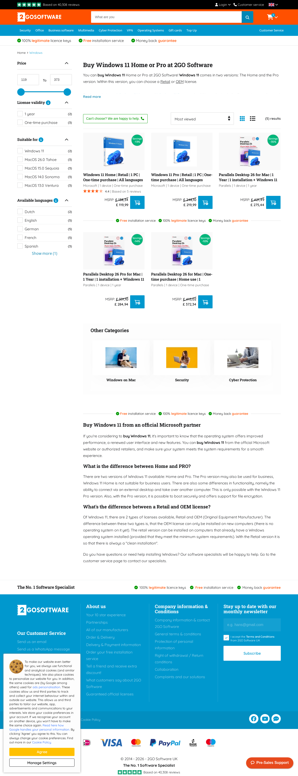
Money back (156, 40)
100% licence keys (46, 40)
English (48, 220)
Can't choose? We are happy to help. (115, 118)
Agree (42, 751)
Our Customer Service (41, 633)
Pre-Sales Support (270, 763)
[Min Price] (28, 79)
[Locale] (273, 4)
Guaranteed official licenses (110, 694)
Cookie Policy (90, 720)
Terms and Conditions (260, 636)
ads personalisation (46, 687)
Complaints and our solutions (180, 676)
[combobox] (202, 118)
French (48, 237)
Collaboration (166, 669)
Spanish (48, 246)
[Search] (172, 17)
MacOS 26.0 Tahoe (48, 159)
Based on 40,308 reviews (61, 5)
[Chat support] (276, 718)
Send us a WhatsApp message (43, 649)
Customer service (249, 5)
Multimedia (86, 30)
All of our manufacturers (107, 629)
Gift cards (175, 30)
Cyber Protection (110, 30)
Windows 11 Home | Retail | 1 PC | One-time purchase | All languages (113, 177)
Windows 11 (48, 151)
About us (96, 606)
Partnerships (97, 622)
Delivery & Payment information (113, 644)
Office (39, 30)
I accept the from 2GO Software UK (252, 638)
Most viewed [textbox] (185, 119)
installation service (103, 40)
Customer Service (271, 30)
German (48, 229)
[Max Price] (61, 79)
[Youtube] (265, 718)
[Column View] (242, 118)
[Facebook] (253, 718)
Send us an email (32, 641)
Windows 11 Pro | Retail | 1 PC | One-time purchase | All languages (181, 177)
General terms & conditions (178, 634)
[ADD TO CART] (137, 202)
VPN (130, 30)
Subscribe (252, 653)
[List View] (252, 118)
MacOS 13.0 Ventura (48, 185)
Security (25, 30)
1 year (48, 114)
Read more (92, 97)
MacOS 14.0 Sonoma (48, 176)
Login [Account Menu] (223, 5)
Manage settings (42, 762)
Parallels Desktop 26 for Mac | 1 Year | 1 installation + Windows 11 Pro (248, 177)
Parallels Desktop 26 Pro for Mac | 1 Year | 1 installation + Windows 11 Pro (113, 277)
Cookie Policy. (41, 742)
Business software (61, 30)
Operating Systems (151, 30)
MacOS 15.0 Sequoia (48, 168)
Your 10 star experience (106, 615)
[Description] (48, 102)
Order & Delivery (100, 637)
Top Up (191, 30)
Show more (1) (44, 253)
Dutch (48, 211)
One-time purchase (48, 122)
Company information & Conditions (181, 608)
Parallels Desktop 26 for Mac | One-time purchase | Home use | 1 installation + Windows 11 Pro (181, 277)
